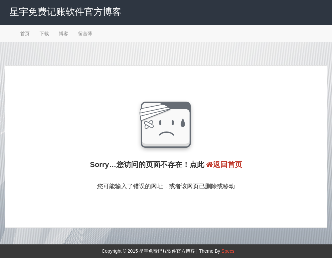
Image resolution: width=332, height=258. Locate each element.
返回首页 (224, 164)
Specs (228, 251)
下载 (44, 33)
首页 (25, 33)
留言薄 (85, 33)
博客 (63, 33)
